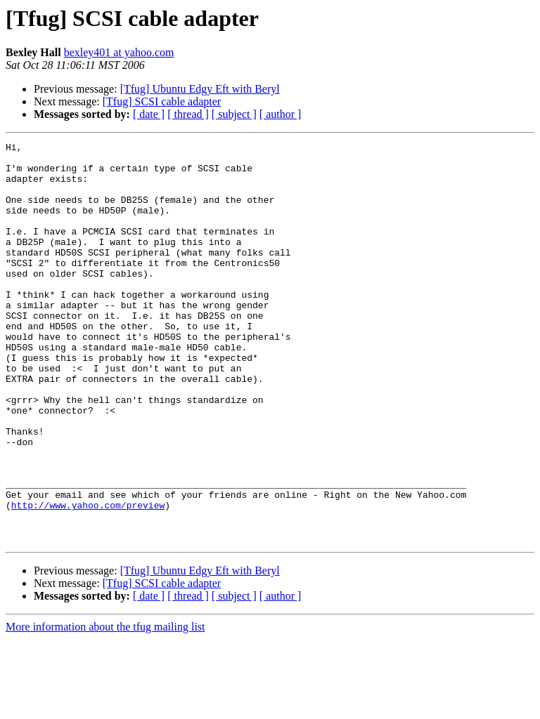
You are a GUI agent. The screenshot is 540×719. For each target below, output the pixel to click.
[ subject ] (234, 114)
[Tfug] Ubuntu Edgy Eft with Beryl (200, 89)
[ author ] (280, 114)
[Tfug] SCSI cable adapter (162, 101)
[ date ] (149, 114)
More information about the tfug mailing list (105, 707)
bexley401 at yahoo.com (119, 52)
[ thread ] (188, 114)
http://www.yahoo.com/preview (88, 578)
